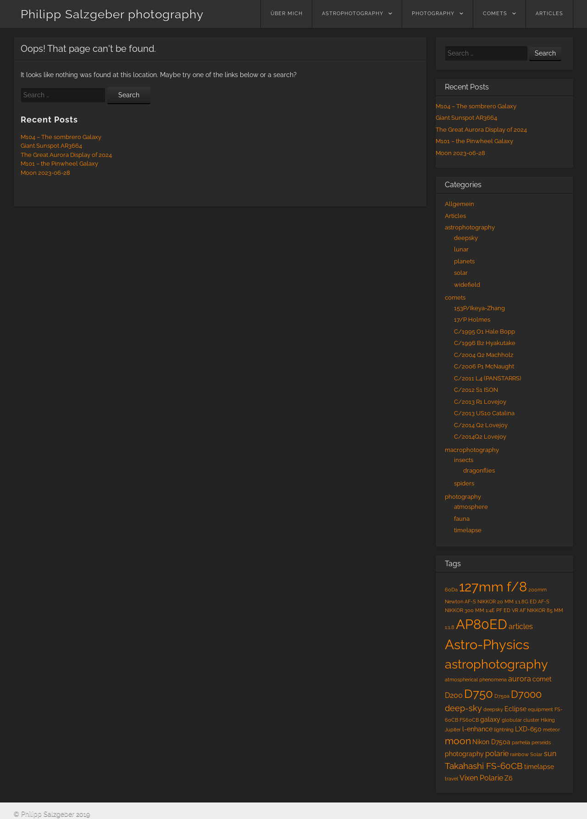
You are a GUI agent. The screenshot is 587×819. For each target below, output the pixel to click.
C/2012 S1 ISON (476, 389)
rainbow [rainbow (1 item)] (519, 754)
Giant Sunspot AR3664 (51, 145)
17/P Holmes (472, 319)
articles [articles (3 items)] (521, 626)
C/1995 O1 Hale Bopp (484, 331)
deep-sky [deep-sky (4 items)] (463, 708)
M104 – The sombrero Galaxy (61, 137)
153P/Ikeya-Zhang (479, 308)
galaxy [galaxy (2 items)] (490, 719)
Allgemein (459, 204)
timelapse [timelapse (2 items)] (539, 766)
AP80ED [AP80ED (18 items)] (481, 624)
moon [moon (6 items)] (458, 741)
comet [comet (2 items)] (542, 679)
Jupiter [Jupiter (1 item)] (453, 729)
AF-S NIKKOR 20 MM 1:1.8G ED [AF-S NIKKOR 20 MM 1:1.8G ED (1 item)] (501, 601)
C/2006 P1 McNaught (484, 366)
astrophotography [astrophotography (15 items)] (496, 664)
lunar (461, 249)
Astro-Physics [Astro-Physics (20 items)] (487, 644)
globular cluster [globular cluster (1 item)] (520, 720)
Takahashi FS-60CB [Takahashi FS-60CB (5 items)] (484, 766)
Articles (549, 14)
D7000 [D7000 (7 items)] (526, 694)
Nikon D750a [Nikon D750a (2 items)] (491, 742)
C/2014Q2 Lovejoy (480, 436)
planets (464, 261)
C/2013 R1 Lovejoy (480, 401)
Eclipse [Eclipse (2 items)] (515, 709)
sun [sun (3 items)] (550, 753)
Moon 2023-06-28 (45, 172)
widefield (467, 284)
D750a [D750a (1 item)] (501, 696)
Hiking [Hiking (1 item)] (548, 720)
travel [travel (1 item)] (451, 778)
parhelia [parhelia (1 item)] (521, 742)
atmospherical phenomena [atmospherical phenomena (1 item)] (476, 679)
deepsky (466, 237)
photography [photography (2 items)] (464, 754)
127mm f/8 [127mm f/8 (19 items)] (493, 587)
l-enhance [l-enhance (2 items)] (477, 729)
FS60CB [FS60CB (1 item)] (469, 720)
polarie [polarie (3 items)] (497, 753)
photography (433, 14)
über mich (287, 14)
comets (495, 14)
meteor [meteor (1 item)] (551, 729)
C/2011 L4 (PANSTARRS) (487, 378)
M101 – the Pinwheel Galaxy (59, 163)
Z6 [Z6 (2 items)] (508, 778)
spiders (464, 483)
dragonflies (479, 470)
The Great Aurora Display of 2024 (66, 154)
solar (461, 272)
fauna (462, 518)
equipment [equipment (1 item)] (540, 709)
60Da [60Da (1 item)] (451, 589)
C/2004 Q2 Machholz (483, 354)
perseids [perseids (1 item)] (541, 742)
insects (463, 460)
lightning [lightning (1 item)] (504, 729)
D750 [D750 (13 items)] (478, 693)
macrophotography (472, 449)
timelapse (468, 530)
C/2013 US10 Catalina (484, 413)
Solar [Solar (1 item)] (536, 754)
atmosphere (471, 506)
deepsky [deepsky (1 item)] (493, 709)
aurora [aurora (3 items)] (519, 678)
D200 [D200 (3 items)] (454, 695)
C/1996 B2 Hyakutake (484, 343)
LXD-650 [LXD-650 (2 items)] (528, 729)
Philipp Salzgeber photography (112, 14)
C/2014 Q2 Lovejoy (481, 425)
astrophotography (352, 14)
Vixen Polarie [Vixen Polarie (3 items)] (481, 778)
